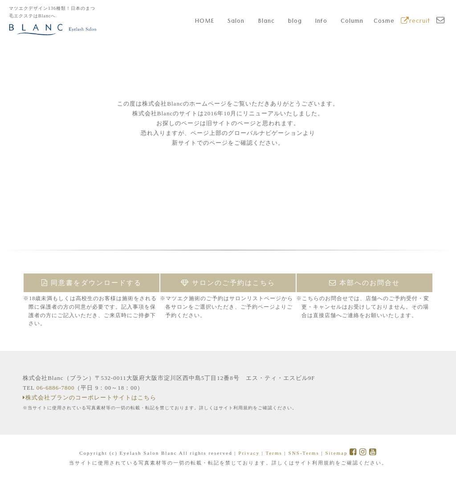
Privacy (249, 453)
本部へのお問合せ (364, 282)
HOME (204, 22)
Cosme (384, 22)
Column (352, 22)
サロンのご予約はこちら (228, 282)
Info (321, 22)
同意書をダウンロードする (91, 282)
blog (295, 22)
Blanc (266, 22)
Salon (236, 22)
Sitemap (336, 453)
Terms (273, 453)
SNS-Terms (304, 453)
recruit (415, 22)
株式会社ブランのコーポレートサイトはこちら (89, 397)
